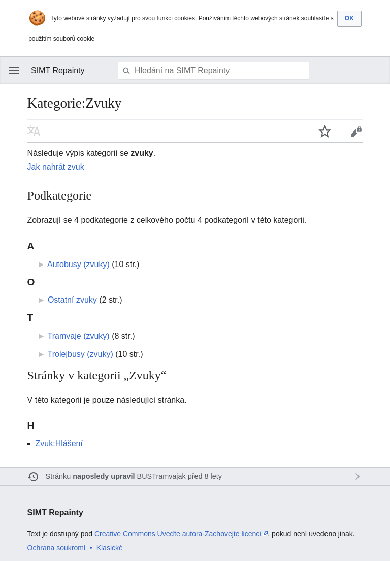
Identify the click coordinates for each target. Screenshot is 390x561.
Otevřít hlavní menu (14, 70)
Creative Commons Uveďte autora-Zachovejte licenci (177, 534)
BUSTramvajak (161, 476)
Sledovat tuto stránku (325, 131)
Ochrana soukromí (56, 548)
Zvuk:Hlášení (59, 443)
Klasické (109, 548)
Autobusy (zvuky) (78, 264)
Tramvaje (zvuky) (79, 336)
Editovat (356, 131)
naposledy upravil (104, 476)
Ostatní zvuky (72, 299)
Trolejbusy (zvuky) (80, 354)
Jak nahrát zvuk (55, 166)
